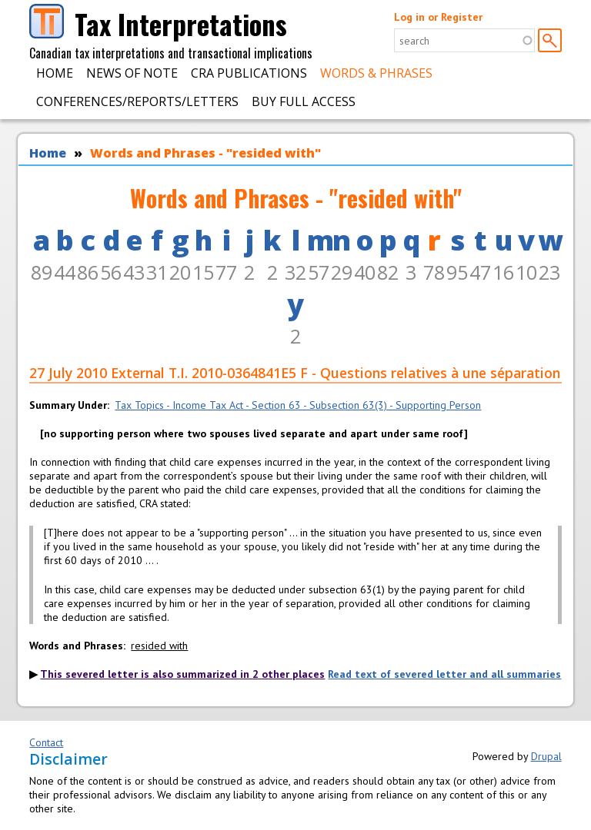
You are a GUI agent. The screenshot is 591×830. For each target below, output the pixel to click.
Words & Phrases (376, 73)
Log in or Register (438, 17)
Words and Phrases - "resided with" (205, 152)
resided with (159, 645)
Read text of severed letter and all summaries (444, 674)
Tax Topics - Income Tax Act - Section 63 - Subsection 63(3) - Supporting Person (298, 405)
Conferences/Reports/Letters (137, 101)
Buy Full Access (304, 101)
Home (54, 73)
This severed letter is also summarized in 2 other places (182, 674)
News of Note (132, 73)
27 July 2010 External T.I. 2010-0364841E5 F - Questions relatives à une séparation (294, 373)
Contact (46, 742)
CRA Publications (249, 73)
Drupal (546, 756)
